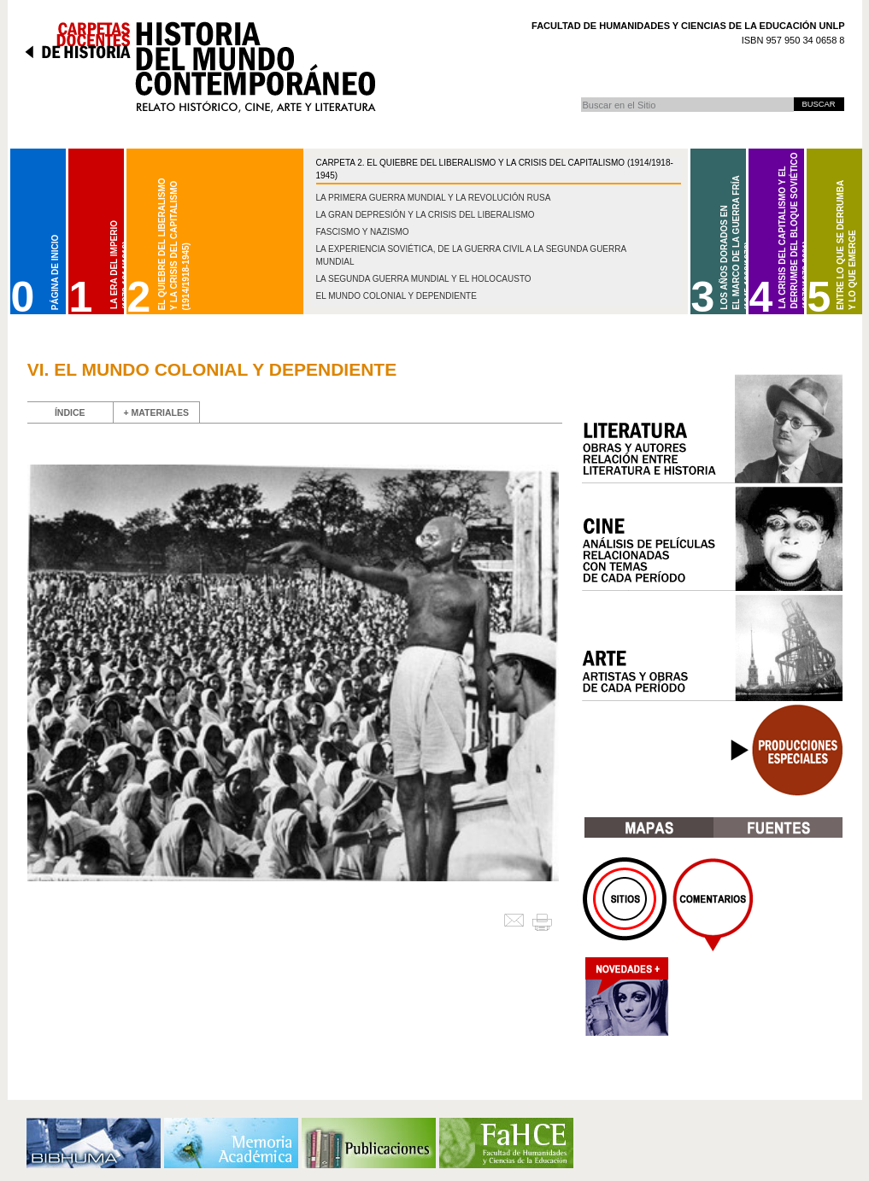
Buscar (580, 96)
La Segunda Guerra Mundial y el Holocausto (423, 279)
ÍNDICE (70, 412)
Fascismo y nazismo (362, 232)
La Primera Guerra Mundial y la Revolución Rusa (433, 197)
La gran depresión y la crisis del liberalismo (425, 214)
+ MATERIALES (156, 412)
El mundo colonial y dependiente (396, 296)
